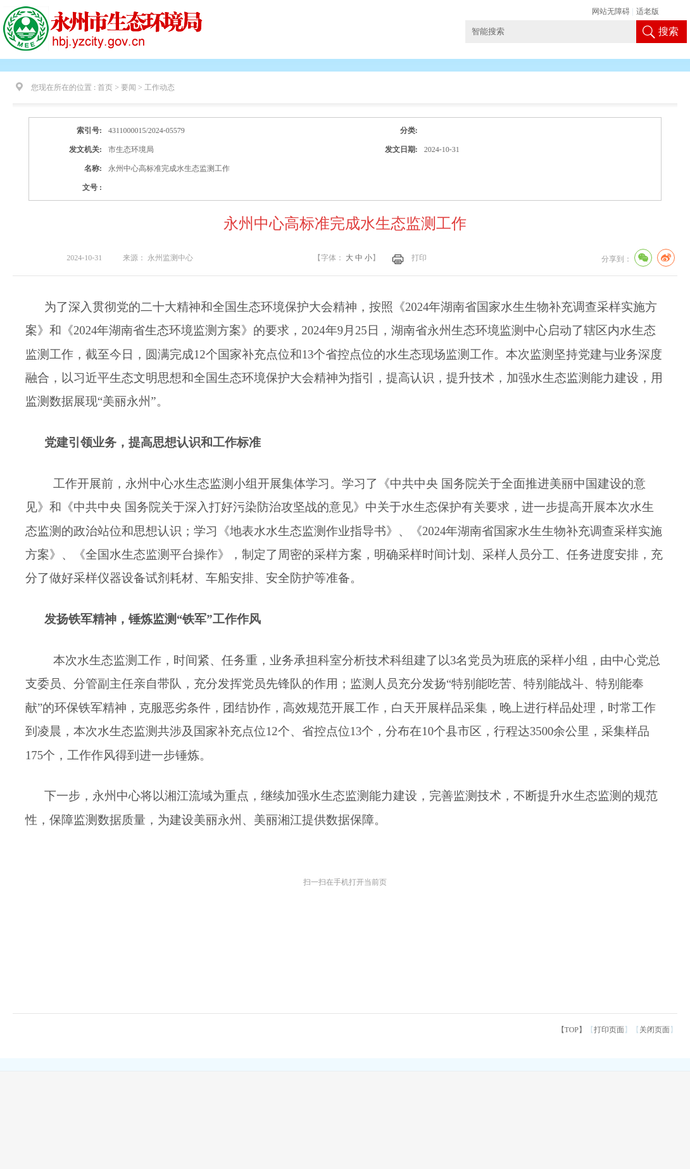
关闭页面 (654, 1029)
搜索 (668, 31)
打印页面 (609, 1029)
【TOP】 (571, 1029)
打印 (419, 257)
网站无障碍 (611, 11)
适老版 (647, 11)
